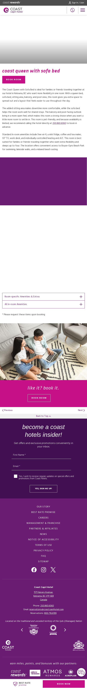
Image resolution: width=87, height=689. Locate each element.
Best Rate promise (43, 512)
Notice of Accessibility (43, 540)
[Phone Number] (72, 10)
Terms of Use (43, 545)
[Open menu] (82, 10)
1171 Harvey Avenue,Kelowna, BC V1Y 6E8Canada (43, 596)
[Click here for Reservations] (50, 613)
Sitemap (43, 562)
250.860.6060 (59, 123)
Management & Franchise (43, 523)
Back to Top (43, 416)
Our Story (43, 507)
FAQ (43, 556)
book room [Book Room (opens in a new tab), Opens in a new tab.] (39, 398)
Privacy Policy (43, 551)
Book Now (71, 684)
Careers (43, 518)
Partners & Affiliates (43, 529)
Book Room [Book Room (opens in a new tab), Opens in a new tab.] (13, 79)
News (43, 534)
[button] (22, 629)
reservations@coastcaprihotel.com (46, 609)
